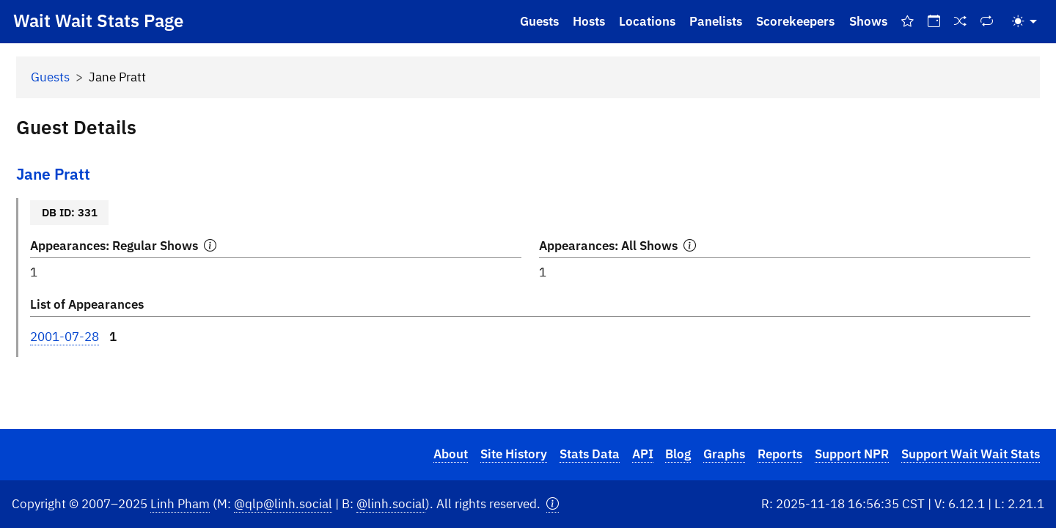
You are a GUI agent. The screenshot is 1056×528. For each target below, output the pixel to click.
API (642, 454)
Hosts (589, 21)
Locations (647, 21)
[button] (552, 504)
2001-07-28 (64, 337)
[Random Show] (960, 22)
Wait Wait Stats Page (98, 20)
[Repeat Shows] (987, 22)
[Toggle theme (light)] (1024, 22)
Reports (780, 454)
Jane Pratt (53, 174)
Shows (868, 21)
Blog (678, 454)
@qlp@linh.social (283, 504)
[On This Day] (933, 22)
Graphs (724, 454)
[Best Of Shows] (907, 22)
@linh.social (390, 504)
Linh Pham (180, 504)
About (450, 454)
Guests (539, 21)
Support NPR (852, 454)
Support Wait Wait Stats (970, 454)
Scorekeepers (795, 21)
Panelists (715, 21)
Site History (513, 454)
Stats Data (590, 454)
